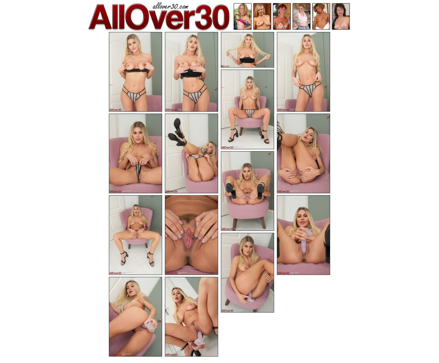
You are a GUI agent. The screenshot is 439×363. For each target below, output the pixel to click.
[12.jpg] (303, 235)
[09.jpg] (247, 191)
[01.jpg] (135, 72)
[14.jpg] (135, 317)
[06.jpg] (135, 153)
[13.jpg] (247, 273)
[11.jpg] (191, 235)
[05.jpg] (247, 109)
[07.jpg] (191, 153)
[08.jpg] (303, 153)
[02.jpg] (191, 72)
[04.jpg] (303, 72)
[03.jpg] (247, 50)
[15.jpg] (191, 317)
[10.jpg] (135, 235)
